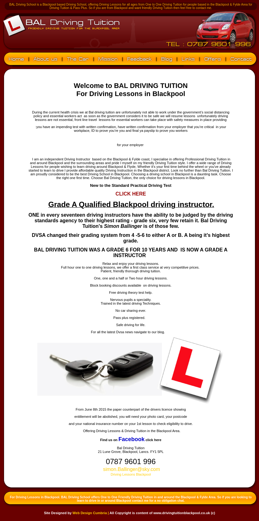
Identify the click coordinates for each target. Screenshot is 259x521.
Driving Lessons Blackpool (131, 474)
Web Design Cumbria (90, 513)
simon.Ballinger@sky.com (131, 469)
